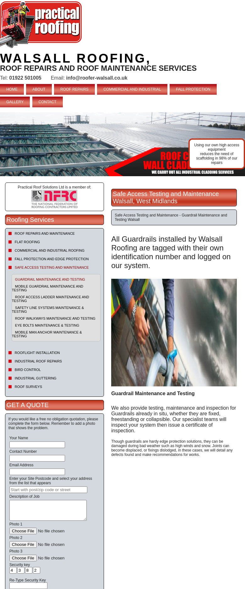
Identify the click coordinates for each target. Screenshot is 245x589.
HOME (12, 89)
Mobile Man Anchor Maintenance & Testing (47, 334)
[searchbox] (48, 489)
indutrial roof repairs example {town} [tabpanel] (122, 144)
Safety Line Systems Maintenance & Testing (48, 309)
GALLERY (15, 102)
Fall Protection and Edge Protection (52, 259)
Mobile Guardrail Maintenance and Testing (47, 288)
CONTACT (48, 102)
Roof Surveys (28, 387)
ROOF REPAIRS (74, 89)
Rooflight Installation (37, 353)
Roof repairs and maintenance (45, 233)
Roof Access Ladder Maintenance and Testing (50, 299)
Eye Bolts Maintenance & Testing (47, 325)
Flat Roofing (27, 242)
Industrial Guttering (36, 378)
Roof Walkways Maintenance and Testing (55, 318)
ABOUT (38, 89)
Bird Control (28, 370)
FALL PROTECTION (193, 89)
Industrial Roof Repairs (38, 361)
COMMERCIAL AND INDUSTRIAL (132, 89)
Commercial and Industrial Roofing (49, 250)
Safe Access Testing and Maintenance (52, 267)
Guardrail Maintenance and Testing (50, 279)
